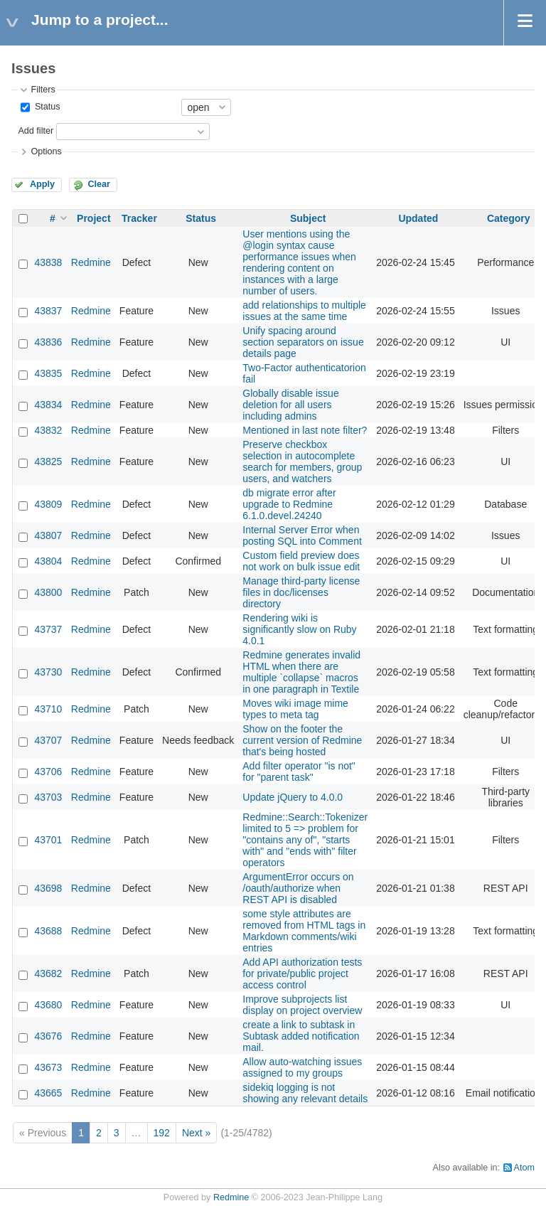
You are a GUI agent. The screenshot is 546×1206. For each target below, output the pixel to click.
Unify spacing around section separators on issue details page (302, 342)
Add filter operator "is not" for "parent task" (298, 771)
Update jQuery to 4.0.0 (292, 797)
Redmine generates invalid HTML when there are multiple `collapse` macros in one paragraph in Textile (301, 672)
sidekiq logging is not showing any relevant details (305, 1093)
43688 (48, 930)
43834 (48, 404)
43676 (48, 1036)
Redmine (91, 262)
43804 (48, 561)
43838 (48, 262)
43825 (48, 461)
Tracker (139, 218)
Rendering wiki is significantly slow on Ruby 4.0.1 (299, 629)
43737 (48, 629)
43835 (48, 373)
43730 (48, 672)
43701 (48, 839)
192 (162, 1132)
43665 (48, 1093)
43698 (48, 888)
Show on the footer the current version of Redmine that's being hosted (302, 740)
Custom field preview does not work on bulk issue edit (301, 561)
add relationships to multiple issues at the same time (304, 310)
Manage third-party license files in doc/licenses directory (301, 592)
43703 (48, 797)
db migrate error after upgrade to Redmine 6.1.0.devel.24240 (289, 504)
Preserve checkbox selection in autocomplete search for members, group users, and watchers (302, 461)
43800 (48, 592)
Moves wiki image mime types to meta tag (295, 709)
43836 (48, 342)
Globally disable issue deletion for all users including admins (290, 405)
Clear (98, 184)
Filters (43, 90)
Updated (418, 218)
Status (46, 107)
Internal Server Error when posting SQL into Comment (302, 535)
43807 (48, 535)
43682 (48, 973)
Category (508, 218)
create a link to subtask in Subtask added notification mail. (300, 1036)
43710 (48, 709)
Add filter (35, 131)
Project (93, 218)
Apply (42, 184)
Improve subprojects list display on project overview (302, 1004)
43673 (48, 1067)
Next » (196, 1132)
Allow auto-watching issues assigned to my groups (302, 1067)
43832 (48, 430)
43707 (48, 740)
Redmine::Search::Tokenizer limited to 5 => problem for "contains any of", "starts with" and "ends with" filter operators (305, 839)
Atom (524, 1168)
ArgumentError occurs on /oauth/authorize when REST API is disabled (297, 888)
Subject (308, 218)
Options (46, 151)
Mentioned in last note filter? (304, 430)
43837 (48, 310)
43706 (48, 771)
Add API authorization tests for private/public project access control (302, 973)
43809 (48, 504)
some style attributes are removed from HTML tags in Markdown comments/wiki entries (303, 931)
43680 (48, 1004)
